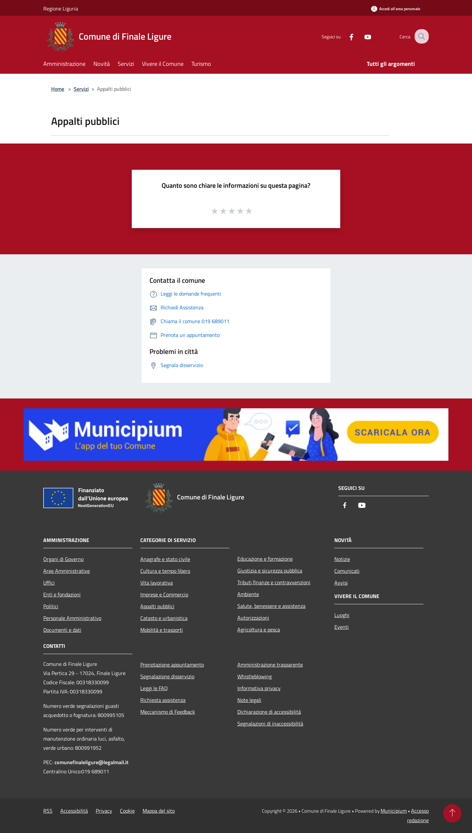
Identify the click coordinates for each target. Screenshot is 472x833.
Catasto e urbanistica (163, 618)
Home (57, 89)
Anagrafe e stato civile (165, 559)
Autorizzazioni (253, 618)
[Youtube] (362, 36)
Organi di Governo (63, 559)
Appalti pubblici (157, 606)
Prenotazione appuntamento (172, 664)
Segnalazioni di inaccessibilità (270, 723)
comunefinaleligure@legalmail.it (91, 762)
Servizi (81, 89)
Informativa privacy (259, 688)
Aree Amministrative (66, 571)
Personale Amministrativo (72, 618)
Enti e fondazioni (62, 594)
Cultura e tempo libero (165, 571)
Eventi (341, 627)
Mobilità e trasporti (161, 630)
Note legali (249, 700)
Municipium (394, 811)
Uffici (49, 583)
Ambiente (248, 594)
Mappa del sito (159, 811)
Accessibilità (74, 811)
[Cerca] (421, 36)
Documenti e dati (62, 630)
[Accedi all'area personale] (396, 8)
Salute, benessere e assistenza (271, 606)
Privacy (104, 811)
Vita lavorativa (156, 583)
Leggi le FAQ (154, 688)
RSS (47, 811)
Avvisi (341, 583)
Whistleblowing (254, 676)
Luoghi (341, 615)
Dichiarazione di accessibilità (269, 712)
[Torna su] (452, 813)
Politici (50, 606)
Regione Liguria (60, 8)
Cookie (127, 811)
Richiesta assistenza (163, 700)
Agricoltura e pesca (258, 629)
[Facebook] (346, 36)
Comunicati (347, 571)
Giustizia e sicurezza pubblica (269, 570)
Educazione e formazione (265, 559)
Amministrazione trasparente (270, 664)
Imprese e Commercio (164, 594)
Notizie (342, 559)
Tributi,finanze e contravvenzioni (273, 582)
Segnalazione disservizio (167, 676)
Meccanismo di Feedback (167, 712)
